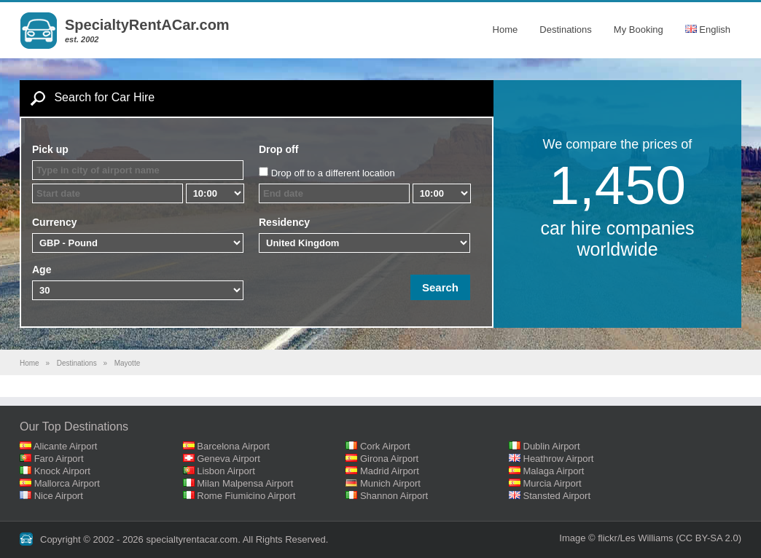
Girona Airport (389, 458)
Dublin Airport (551, 446)
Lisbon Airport (226, 470)
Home (505, 29)
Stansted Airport (557, 495)
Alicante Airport (65, 446)
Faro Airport (59, 458)
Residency (284, 222)
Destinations (565, 29)
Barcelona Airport (233, 446)
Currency (54, 222)
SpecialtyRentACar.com (147, 25)
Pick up (50, 149)
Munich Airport (390, 483)
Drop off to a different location (333, 173)
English (707, 29)
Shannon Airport (394, 495)
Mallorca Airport (67, 483)
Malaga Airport (554, 470)
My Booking (638, 29)
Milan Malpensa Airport (245, 483)
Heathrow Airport (558, 458)
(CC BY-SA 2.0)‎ (708, 538)
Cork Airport (385, 446)
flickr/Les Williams (635, 538)
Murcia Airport (552, 483)
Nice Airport (58, 495)
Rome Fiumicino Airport (246, 495)
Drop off (278, 149)
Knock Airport (62, 470)
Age (41, 269)
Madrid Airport (389, 470)
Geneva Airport (228, 458)
